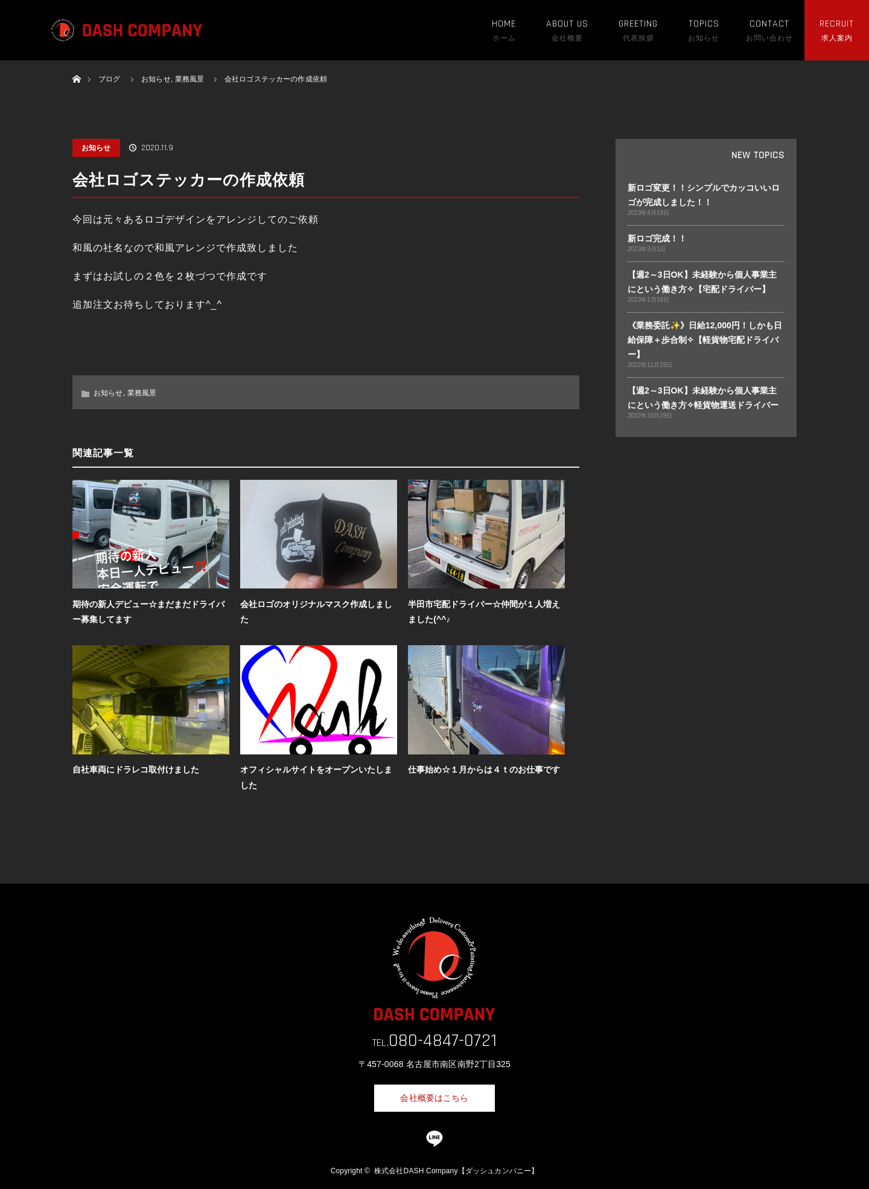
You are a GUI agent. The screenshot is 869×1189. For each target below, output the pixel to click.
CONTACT (769, 24)
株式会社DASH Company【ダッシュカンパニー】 (456, 1171)
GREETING (638, 24)
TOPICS (704, 24)
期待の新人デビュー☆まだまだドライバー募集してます (148, 611)
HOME (504, 24)
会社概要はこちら (434, 1098)
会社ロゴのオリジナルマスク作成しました (316, 611)
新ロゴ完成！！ (657, 238)
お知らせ (96, 148)
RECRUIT (837, 24)
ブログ (109, 79)
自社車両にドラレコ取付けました (135, 769)
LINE (434, 1139)
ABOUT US (567, 24)
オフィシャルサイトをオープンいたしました (316, 777)
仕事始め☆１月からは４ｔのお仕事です (484, 769)
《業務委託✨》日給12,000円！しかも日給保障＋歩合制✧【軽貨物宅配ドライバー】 (705, 339)
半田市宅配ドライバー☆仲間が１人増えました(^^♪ (484, 611)
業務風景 (142, 393)
